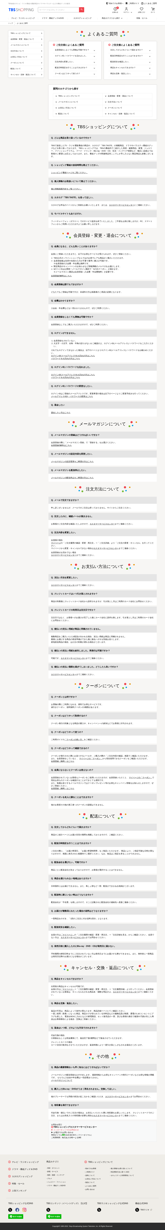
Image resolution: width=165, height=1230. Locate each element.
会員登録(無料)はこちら (61, 276)
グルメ (49, 1178)
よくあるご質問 (149, 3)
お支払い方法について (67, 108)
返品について (90, 1182)
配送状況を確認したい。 (130, 62)
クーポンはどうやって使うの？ (75, 73)
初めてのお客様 (90, 1168)
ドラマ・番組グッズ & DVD (24, 1169)
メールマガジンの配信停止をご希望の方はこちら (72, 478)
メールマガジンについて (68, 102)
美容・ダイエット (53, 1168)
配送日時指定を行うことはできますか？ (75, 68)
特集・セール (142, 18)
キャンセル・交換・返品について (121, 114)
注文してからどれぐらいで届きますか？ (130, 50)
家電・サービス (52, 1171)
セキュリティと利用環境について (122, 1175)
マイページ (56, 543)
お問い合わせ (90, 1189)
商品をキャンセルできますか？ (130, 68)
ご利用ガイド (132, 3)
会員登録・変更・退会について (120, 96)
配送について (63, 114)
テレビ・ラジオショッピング (23, 18)
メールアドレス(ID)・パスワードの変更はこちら (72, 396)
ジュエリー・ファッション (56, 1182)
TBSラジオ (142, 1210)
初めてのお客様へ (114, 3)
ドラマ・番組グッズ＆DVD (53, 18)
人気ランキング (19, 1191)
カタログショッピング (82, 18)
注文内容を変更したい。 (75, 62)
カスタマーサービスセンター (121, 205)
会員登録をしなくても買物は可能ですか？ (75, 50)
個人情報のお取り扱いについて (121, 1168)
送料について (90, 1175)
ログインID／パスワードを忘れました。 (75, 56)
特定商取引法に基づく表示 (120, 1172)
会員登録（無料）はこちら (62, 761)
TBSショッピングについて (69, 96)
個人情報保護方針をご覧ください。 (66, 189)
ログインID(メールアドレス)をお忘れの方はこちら (73, 356)
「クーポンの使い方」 (74, 739)
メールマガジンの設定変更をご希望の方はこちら (72, 461)
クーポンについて (115, 108)
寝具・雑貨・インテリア (55, 1175)
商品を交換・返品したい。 (130, 73)
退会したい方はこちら (60, 412)
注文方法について (115, 102)
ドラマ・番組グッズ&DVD (56, 1185)
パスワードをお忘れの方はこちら (65, 358)
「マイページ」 (67, 935)
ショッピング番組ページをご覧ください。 (69, 172)
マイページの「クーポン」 (90, 758)
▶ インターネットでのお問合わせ (65, 1130)
